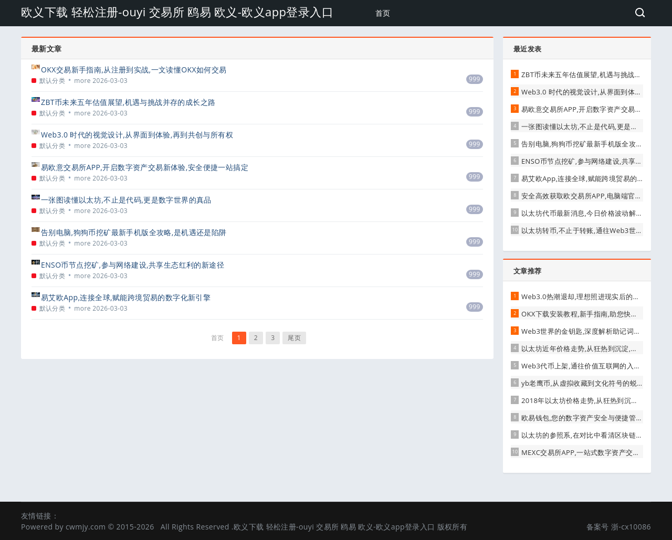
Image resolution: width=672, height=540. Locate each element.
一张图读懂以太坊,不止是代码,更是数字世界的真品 (126, 200)
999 (474, 79)
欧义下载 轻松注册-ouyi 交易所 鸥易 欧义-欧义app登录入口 (177, 11)
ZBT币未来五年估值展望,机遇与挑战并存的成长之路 (128, 102)
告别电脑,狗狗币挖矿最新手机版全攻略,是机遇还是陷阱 (134, 232)
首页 (383, 13)
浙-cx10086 (631, 527)
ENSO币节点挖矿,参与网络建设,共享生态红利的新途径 (132, 265)
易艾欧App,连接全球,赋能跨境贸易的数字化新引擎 (126, 297)
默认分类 (52, 80)
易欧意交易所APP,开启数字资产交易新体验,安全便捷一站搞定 (144, 167)
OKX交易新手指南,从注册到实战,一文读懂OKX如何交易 (134, 70)
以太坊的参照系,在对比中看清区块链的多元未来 (596, 435)
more (82, 80)
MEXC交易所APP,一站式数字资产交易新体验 (591, 452)
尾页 (294, 337)
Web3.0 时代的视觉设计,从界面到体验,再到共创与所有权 (137, 135)
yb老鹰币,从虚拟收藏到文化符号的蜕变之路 (589, 383)
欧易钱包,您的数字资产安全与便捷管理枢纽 (589, 417)
